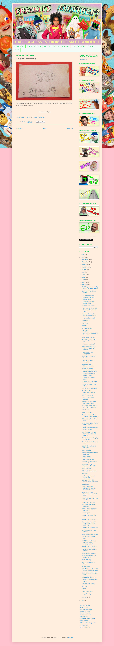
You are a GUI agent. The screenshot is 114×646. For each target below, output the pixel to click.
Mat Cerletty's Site (85, 614)
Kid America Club (85, 605)
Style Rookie (84, 620)
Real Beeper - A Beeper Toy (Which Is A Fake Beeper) (90, 287)
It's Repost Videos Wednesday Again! (88, 365)
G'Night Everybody (87, 395)
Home (44, 128)
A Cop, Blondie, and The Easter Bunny (89, 556)
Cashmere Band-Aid (88, 459)
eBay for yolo (84, 607)
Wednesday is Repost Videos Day (88, 476)
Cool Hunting (84, 616)
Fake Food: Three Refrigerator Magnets (89, 391)
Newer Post (19, 128)
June (83, 274)
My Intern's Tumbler (86, 609)
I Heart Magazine (85, 627)
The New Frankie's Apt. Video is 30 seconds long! (90, 415)
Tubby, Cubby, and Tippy (89, 553)
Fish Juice (85, 323)
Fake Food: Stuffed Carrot (89, 371)
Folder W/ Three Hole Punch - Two (88, 302)
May (83, 277)
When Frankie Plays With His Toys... (89, 509)
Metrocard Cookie (87, 328)
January (84, 597)
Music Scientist (86, 450)
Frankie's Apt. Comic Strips (90, 427)
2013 (82, 254)
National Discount (87, 412)
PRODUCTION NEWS (61, 46)
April (83, 279)
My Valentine (85, 484)
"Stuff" (84, 589)
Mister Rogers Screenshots (90, 534)
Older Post (70, 128)
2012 (82, 257)
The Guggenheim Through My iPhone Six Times (89, 406)
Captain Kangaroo (87, 591)
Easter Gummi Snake (88, 306)
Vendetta (84, 586)
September (85, 267)
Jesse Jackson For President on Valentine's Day (89, 494)
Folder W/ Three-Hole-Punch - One (88, 298)
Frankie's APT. (83, 59)
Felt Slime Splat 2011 (88, 295)
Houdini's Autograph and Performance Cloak (89, 402)
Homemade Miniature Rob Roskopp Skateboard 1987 (89, 310)
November (85, 262)
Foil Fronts (85, 473)
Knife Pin (84, 325)
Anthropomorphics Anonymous (87, 352)
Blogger (70, 637)
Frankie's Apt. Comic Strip (89, 462)
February (85, 284)
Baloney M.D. (86, 320)
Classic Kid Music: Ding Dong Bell (89, 446)
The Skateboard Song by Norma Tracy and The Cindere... (89, 433)
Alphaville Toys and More (87, 618)
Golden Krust (84, 625)
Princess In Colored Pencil (89, 471)
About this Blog (86, 559)
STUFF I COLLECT (34, 46)
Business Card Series (88, 583)
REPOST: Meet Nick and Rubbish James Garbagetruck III (89, 542)
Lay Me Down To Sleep (23, 117)
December (85, 259)
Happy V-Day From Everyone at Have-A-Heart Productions (88, 488)
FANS (17, 50)
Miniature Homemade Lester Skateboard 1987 (89, 314)
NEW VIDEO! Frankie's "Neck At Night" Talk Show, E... (88, 348)
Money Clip (85, 330)
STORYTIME (19, 46)
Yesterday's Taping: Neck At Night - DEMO (90, 423)
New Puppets (86, 513)
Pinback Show (86, 566)
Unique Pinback (86, 456)
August (84, 269)
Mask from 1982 (86, 468)
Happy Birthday (86, 594)
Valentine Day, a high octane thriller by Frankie (90, 480)
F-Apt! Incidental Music (88, 318)
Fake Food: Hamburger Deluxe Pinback (88, 374)
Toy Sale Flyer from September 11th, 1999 (89, 465)
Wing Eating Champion (88, 577)
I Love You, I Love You (88, 502)
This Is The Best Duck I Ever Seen (88, 505)
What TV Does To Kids (88, 337)
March (84, 282)
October (84, 264)
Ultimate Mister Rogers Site (88, 623)
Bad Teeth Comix (85, 612)
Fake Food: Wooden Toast (89, 388)
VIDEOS (90, 46)
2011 (82, 600)
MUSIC (47, 46)
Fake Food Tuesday (88, 368)
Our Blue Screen (87, 429)
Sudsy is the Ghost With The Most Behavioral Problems (89, 523)
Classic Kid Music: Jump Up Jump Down (90, 438)
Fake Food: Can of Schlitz (89, 381)
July (83, 272)
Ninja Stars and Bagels (88, 344)
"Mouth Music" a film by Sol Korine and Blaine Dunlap (90, 569)
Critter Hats (85, 410)
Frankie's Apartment (39, 117)
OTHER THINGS (78, 46)
